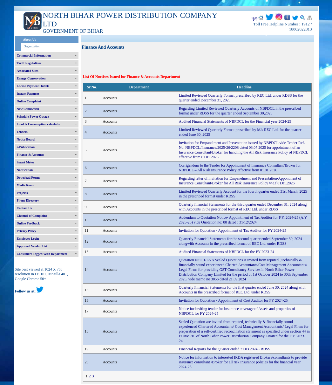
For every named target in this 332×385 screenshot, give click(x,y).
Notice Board (26, 139)
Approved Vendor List (32, 246)
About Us (29, 39)
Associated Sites (27, 70)
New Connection (28, 109)
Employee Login (28, 238)
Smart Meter (25, 162)
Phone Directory (28, 200)
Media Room (25, 185)
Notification (25, 170)
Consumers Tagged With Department (42, 254)
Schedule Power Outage (33, 116)
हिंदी (254, 19)
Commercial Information (34, 55)
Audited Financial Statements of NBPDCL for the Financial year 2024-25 (235, 121)
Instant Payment (28, 93)
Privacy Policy (26, 231)
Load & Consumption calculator (39, 124)
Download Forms (28, 177)
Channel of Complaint (32, 215)
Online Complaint (29, 101)
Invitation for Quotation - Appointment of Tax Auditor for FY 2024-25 (232, 230)
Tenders (22, 132)
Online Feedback (28, 223)
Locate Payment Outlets (33, 86)
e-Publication (26, 147)
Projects (22, 193)
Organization (32, 46)
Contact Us (24, 208)
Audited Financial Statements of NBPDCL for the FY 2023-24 (226, 252)
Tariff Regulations (29, 63)
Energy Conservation (31, 78)
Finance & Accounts (30, 154)
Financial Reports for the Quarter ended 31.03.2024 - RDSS (224, 349)
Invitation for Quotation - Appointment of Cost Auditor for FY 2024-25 (233, 300)
